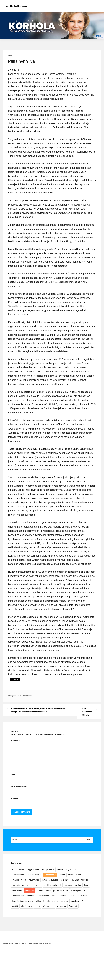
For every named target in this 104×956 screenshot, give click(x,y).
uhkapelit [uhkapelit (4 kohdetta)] (40, 901)
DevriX (48, 943)
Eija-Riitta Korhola (16, 6)
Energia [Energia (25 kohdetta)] (60, 869)
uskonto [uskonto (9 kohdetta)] (64, 901)
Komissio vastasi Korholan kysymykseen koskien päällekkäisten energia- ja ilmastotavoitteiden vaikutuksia (38, 710)
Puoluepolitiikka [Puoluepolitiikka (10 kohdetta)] (78, 890)
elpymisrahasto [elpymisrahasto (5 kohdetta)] (18, 869)
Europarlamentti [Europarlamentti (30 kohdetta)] (18, 875)
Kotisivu (14, 798)
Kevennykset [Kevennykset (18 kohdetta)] (34, 880)
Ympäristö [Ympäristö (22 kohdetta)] (73, 906)
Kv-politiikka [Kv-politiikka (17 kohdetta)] (17, 890)
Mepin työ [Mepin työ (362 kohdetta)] (29, 890)
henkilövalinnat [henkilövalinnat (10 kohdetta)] (34, 875)
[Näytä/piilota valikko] (98, 6)
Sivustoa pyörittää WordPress (15, 943)
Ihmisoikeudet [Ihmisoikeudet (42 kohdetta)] (50, 875)
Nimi (13, 774)
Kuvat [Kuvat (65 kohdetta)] (86, 885)
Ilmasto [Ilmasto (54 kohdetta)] (62, 875)
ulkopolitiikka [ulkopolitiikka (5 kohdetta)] (52, 901)
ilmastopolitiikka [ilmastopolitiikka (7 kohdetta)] (19, 880)
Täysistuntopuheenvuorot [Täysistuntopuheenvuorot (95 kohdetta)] (22, 901)
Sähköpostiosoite (19, 786)
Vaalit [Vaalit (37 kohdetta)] (84, 901)
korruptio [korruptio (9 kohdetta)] (37, 885)
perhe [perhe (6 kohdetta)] (48, 890)
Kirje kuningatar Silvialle (87, 711)
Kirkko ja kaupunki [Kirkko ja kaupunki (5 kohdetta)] (50, 880)
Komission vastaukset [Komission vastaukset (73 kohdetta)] (21, 885)
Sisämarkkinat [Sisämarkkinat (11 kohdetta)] (43, 896)
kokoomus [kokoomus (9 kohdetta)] (65, 880)
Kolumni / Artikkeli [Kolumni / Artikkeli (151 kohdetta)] (80, 880)
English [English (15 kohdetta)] (69, 869)
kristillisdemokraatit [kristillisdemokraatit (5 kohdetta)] (52, 885)
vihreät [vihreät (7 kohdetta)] (37, 906)
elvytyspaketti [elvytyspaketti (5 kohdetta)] (48, 869)
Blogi (10, 56)
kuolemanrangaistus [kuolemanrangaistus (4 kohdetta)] (72, 885)
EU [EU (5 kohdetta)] (76, 869)
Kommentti (15, 740)
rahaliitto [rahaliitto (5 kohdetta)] (31, 896)
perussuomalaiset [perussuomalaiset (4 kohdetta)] (60, 890)
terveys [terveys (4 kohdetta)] (63, 896)
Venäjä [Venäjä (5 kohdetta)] (15, 906)
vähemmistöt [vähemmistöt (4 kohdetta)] (48, 906)
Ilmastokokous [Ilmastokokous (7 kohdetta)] (74, 875)
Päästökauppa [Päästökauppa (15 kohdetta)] (18, 896)
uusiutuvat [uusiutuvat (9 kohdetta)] (75, 901)
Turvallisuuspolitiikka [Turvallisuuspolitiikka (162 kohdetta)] (78, 896)
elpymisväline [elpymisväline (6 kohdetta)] (33, 869)
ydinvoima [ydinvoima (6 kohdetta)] (61, 906)
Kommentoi (27, 696)
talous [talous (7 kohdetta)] (55, 896)
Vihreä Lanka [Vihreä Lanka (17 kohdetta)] (26, 906)
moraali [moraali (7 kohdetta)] (39, 890)
